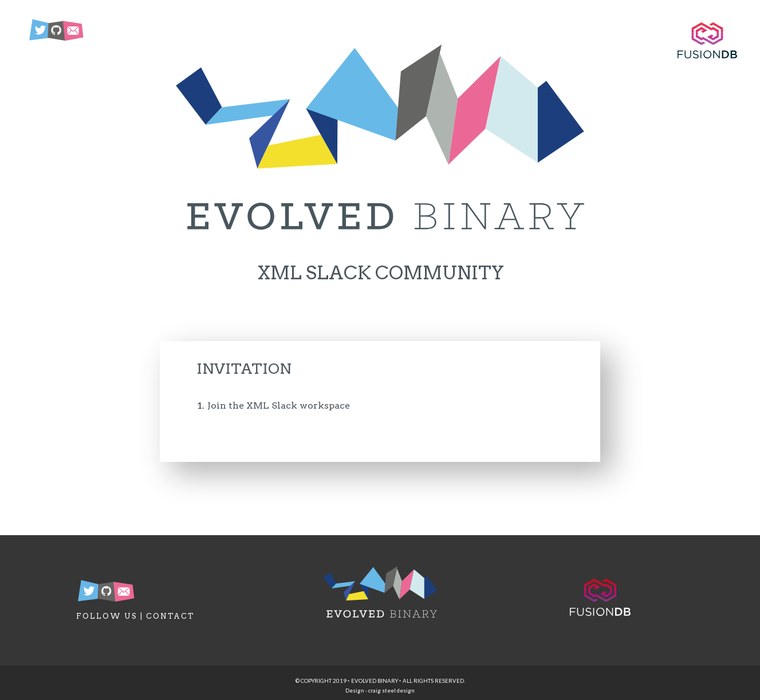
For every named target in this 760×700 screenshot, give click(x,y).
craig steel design (391, 690)
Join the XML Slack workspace (278, 405)
